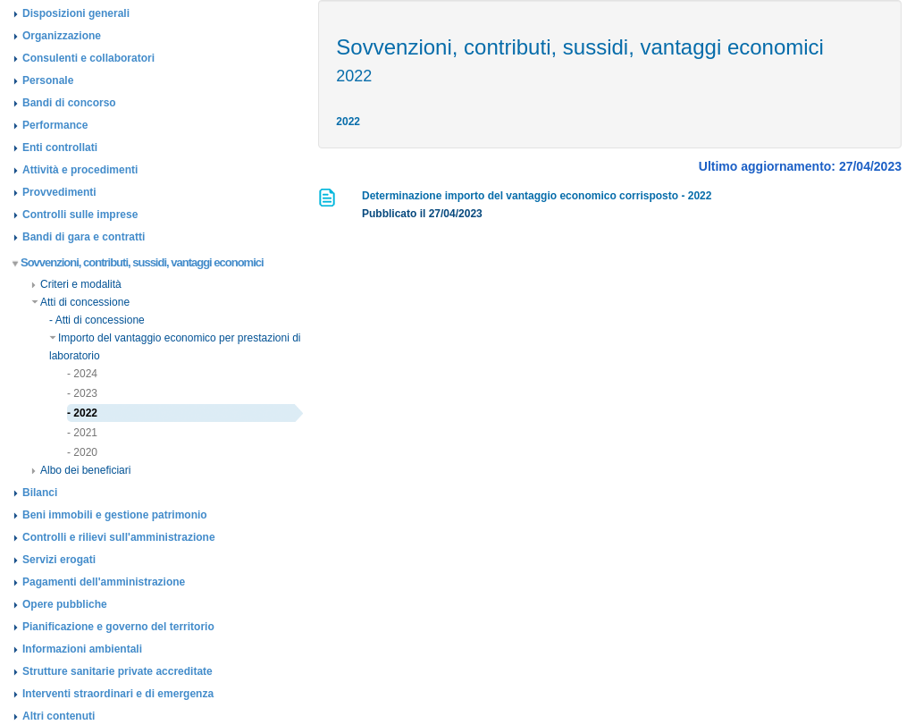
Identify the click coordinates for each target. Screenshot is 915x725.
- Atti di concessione (97, 320)
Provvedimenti (59, 192)
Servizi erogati (59, 559)
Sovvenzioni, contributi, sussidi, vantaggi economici (138, 262)
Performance (55, 125)
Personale (47, 80)
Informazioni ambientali (82, 649)
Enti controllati (59, 147)
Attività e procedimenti (80, 170)
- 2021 (82, 432)
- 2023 (82, 393)
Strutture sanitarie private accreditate (117, 671)
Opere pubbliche (64, 604)
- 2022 (82, 413)
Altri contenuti (58, 716)
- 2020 (82, 452)
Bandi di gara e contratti (83, 237)
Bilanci (39, 492)
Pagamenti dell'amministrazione (103, 582)
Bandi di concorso (69, 103)
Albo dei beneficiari (80, 470)
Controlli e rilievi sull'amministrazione (118, 537)
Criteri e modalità (76, 284)
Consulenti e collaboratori (88, 58)
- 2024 (82, 373)
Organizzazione (61, 36)
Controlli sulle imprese (80, 214)
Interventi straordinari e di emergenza (118, 693)
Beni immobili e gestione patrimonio (114, 515)
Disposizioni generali (76, 13)
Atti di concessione (80, 302)
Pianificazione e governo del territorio (118, 626)
